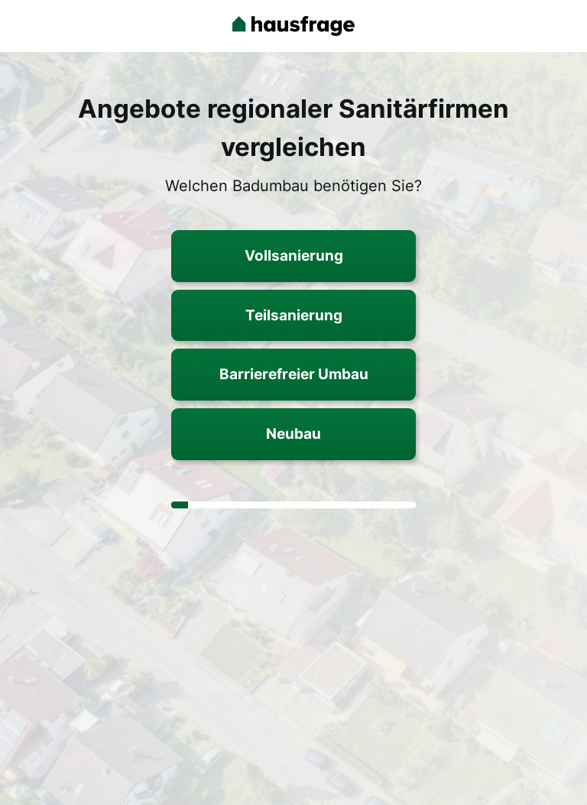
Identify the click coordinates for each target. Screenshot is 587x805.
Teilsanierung (293, 315)
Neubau (293, 433)
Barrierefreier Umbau (293, 373)
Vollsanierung (294, 255)
